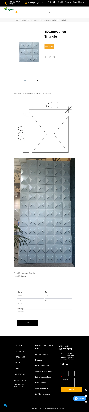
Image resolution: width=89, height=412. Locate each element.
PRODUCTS (25, 20)
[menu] (49, 12)
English (60, 2)
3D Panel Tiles (62, 20)
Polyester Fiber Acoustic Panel (44, 20)
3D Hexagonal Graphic (26, 273)
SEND (27, 323)
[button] (49, 12)
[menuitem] (49, 12)
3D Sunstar (22, 276)
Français (68, 2)
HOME (16, 20)
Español (76, 2)
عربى (82, 2)
